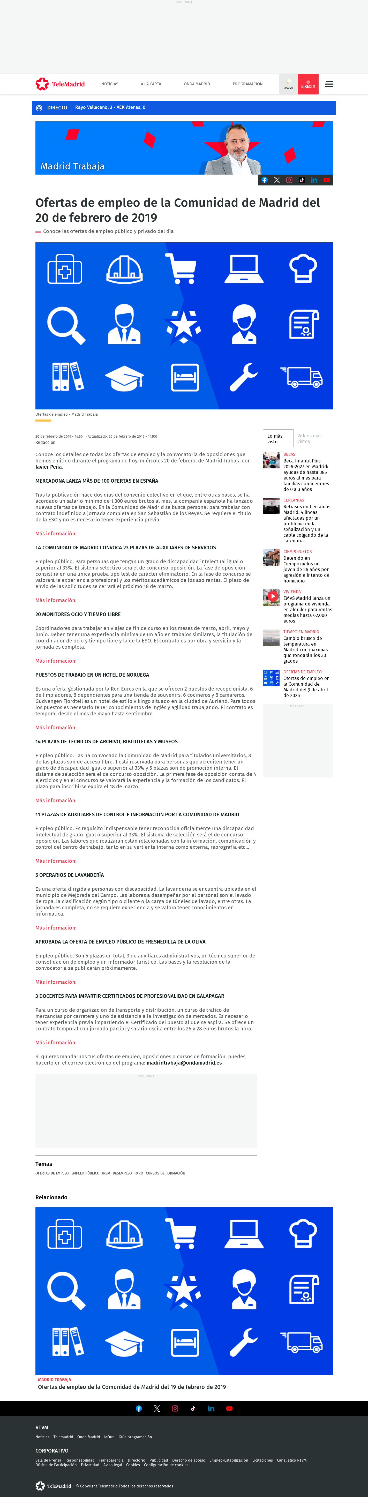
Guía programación (135, 1437)
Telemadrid (63, 1437)
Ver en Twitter (157, 1409)
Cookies (133, 1465)
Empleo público (85, 1173)
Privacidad (90, 1465)
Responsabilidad (80, 1460)
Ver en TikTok (193, 1409)
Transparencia (111, 1460)
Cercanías (293, 500)
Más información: (56, 533)
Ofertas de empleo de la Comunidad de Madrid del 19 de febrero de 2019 (184, 1291)
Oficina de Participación (56, 1465)
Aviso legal (112, 1465)
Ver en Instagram (175, 1408)
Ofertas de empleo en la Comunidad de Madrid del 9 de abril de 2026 (271, 678)
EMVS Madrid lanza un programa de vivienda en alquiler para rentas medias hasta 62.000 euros (271, 597)
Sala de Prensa (48, 1460)
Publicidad (158, 1460)
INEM (106, 1173)
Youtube (326, 180)
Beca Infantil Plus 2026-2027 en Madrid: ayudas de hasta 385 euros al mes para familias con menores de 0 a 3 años (271, 460)
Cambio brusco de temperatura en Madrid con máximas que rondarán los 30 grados (271, 638)
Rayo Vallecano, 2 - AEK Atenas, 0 (110, 107)
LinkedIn (314, 180)
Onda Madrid (197, 84)
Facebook (264, 180)
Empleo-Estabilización (228, 1460)
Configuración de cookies (166, 1465)
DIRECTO (57, 107)
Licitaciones (262, 1460)
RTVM (41, 1427)
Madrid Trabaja (54, 1380)
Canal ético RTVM (292, 1460)
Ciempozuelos (297, 552)
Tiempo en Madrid (301, 632)
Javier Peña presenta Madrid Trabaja (184, 148)
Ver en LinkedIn (211, 1408)
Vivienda (292, 592)
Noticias (109, 84)
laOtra (109, 1437)
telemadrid (53, 1486)
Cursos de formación (165, 1173)
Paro (138, 1173)
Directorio (136, 1460)
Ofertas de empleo (52, 1173)
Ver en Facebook (139, 1409)
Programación (248, 84)
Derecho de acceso (188, 1460)
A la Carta (151, 84)
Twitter (277, 180)
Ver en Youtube (229, 1408)
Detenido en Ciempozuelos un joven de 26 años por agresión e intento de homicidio (271, 557)
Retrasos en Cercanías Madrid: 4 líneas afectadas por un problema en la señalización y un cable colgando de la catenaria (271, 506)
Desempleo (122, 1173)
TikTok (302, 180)
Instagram (289, 180)
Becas (289, 454)
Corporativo (52, 1451)
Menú (329, 84)
